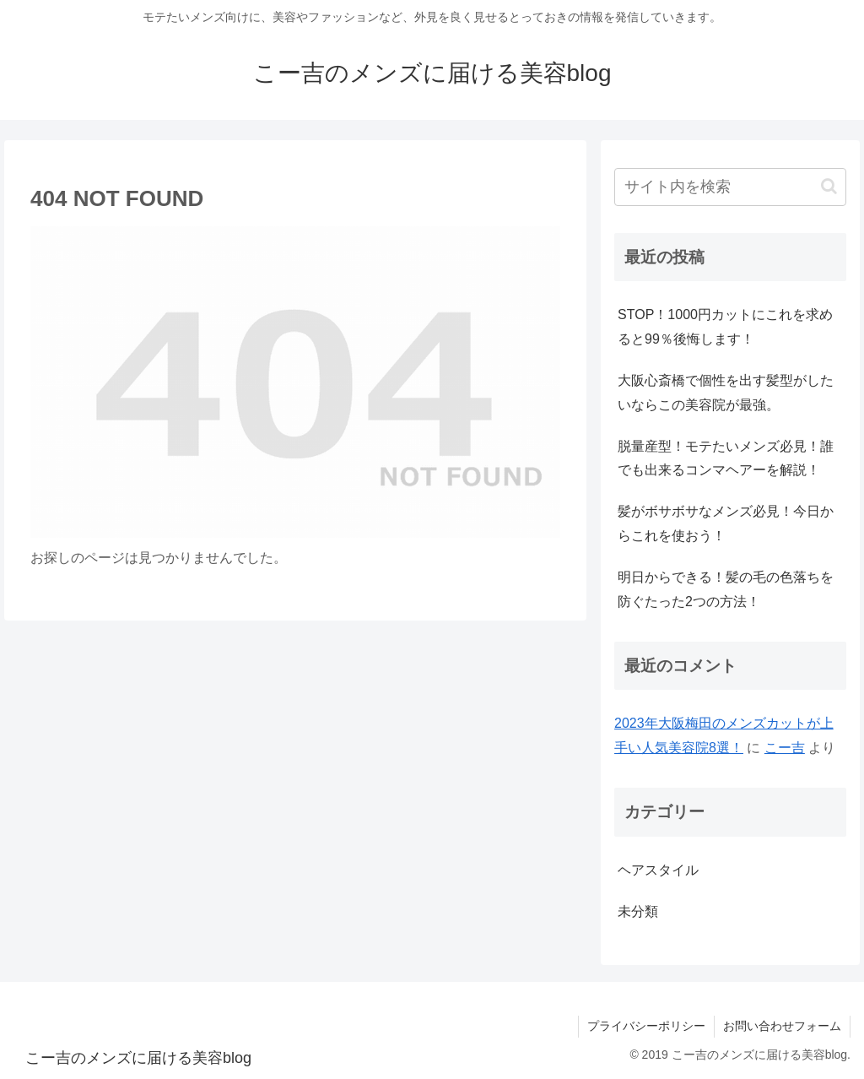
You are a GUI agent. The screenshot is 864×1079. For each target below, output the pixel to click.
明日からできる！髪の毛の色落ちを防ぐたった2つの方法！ (726, 589)
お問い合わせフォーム (782, 1026)
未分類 (638, 911)
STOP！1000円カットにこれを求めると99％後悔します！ (725, 326)
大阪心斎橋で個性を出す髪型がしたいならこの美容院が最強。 (726, 392)
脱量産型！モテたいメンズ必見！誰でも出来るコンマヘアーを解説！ (726, 458)
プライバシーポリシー (646, 1026)
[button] (829, 186)
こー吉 (784, 747)
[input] (729, 187)
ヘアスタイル (658, 870)
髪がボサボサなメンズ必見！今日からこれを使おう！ (726, 523)
